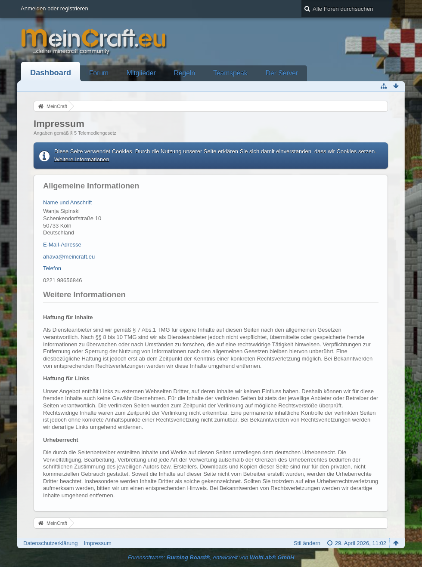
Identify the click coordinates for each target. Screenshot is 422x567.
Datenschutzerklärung (50, 543)
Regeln (184, 73)
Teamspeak (230, 73)
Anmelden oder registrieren (54, 8)
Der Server (282, 73)
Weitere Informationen (81, 159)
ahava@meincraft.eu (69, 256)
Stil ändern (307, 543)
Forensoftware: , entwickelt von (211, 557)
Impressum (97, 543)
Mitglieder (141, 73)
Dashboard (50, 72)
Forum (99, 73)
